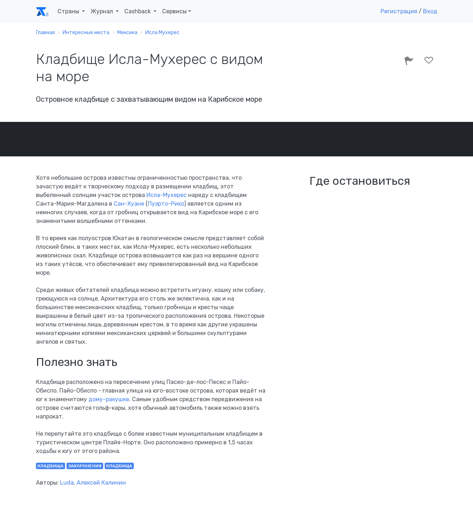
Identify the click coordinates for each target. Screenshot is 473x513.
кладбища (50, 465)
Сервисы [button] (174, 11)
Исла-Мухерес (166, 195)
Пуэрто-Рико (166, 203)
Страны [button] (69, 11)
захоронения (84, 465)
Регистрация (399, 11)
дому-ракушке (108, 399)
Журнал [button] (102, 11)
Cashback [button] (138, 11)
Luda (67, 482)
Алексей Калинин (101, 482)
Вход (430, 11)
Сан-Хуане (129, 203)
